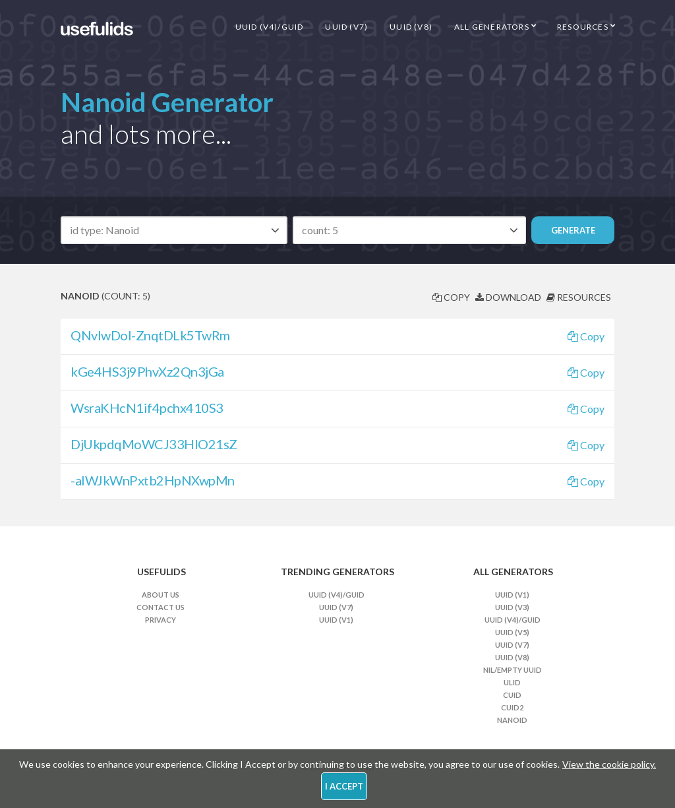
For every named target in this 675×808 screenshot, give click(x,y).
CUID (512, 695)
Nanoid (512, 720)
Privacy (160, 619)
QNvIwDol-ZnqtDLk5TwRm (150, 335)
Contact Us (160, 607)
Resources (582, 27)
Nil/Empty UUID (512, 670)
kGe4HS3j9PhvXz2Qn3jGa (147, 371)
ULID (512, 682)
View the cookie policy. (609, 764)
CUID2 (512, 707)
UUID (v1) (336, 619)
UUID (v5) (512, 632)
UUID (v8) (411, 27)
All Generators (491, 27)
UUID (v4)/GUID (269, 27)
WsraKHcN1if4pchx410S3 (147, 408)
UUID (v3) (512, 607)
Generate (573, 230)
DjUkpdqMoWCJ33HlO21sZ (154, 444)
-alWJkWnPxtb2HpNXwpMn (153, 480)
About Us (160, 594)
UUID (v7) (346, 27)
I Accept (344, 786)
